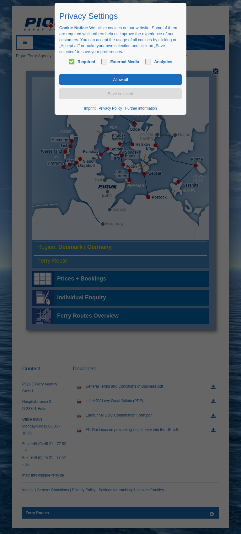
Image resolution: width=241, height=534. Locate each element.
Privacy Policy (110, 108)
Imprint (90, 108)
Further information (141, 108)
